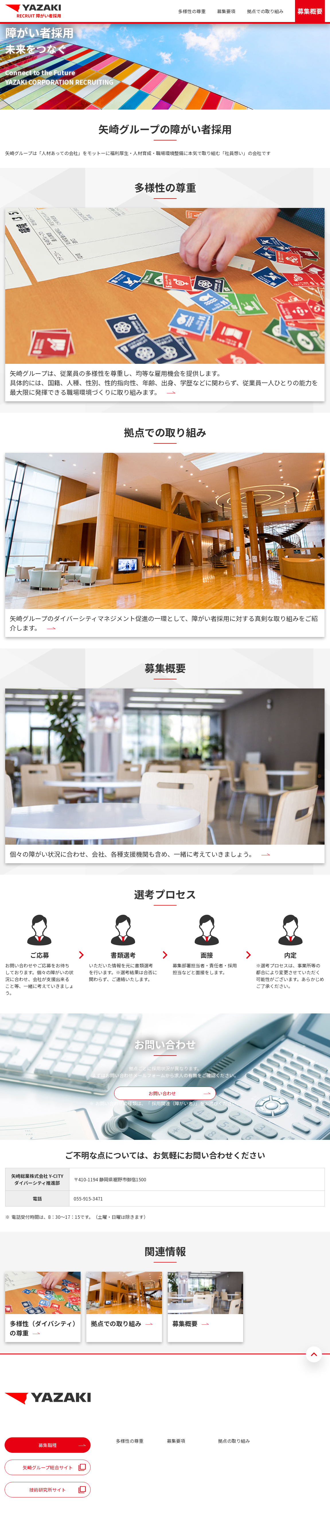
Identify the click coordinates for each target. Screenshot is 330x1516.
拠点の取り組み (234, 1440)
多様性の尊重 (192, 11)
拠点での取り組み (265, 11)
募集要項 (226, 11)
